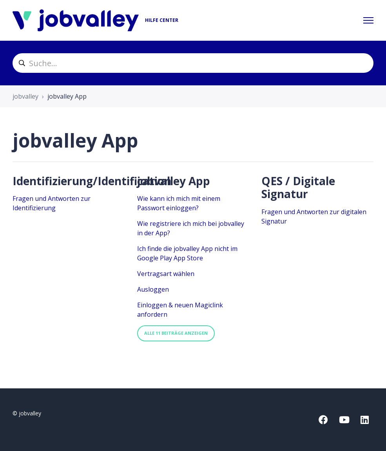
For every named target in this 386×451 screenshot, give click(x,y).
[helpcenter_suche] (193, 63)
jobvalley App (173, 180)
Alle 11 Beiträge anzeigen (176, 333)
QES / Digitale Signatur (298, 187)
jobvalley (25, 96)
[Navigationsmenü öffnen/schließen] (368, 20)
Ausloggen (153, 289)
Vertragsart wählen (165, 273)
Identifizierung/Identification (92, 180)
